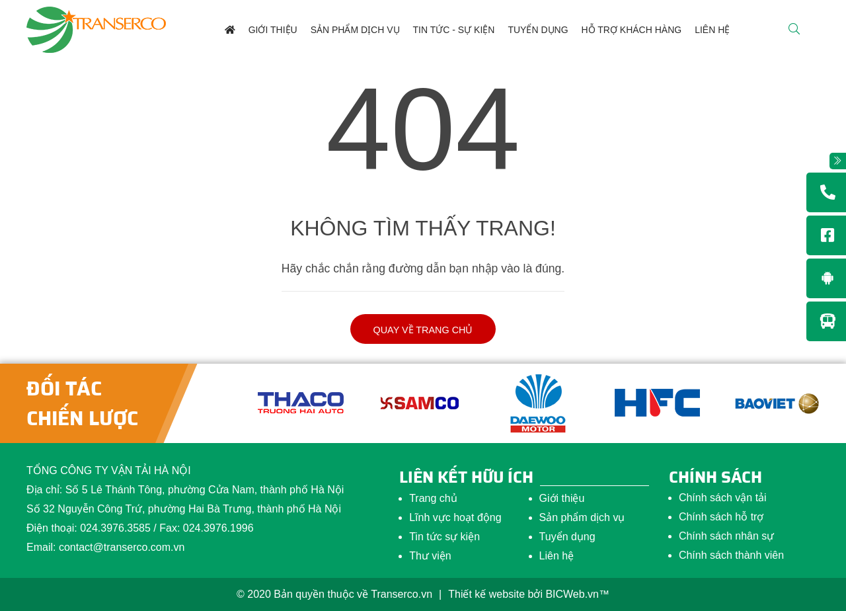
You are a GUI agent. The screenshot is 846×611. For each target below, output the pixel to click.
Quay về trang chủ (423, 330)
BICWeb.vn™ (577, 594)
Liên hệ (556, 555)
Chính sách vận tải (723, 497)
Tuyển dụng (567, 536)
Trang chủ (433, 498)
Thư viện (430, 555)
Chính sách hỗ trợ (721, 516)
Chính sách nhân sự (726, 536)
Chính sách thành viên (731, 555)
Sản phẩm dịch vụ (582, 517)
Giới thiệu (562, 498)
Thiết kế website (486, 594)
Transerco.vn (401, 594)
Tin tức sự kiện (444, 536)
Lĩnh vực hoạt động (455, 517)
